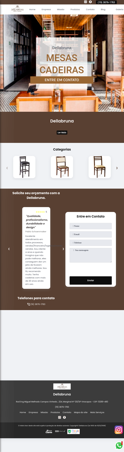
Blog (103, 9)
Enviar (90, 280)
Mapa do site (80, 412)
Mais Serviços (97, 412)
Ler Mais (62, 132)
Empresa (46, 9)
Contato (90, 9)
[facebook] (90, 2)
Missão (60, 9)
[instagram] (85, 2)
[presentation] (7, 167)
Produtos (75, 9)
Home (32, 9)
